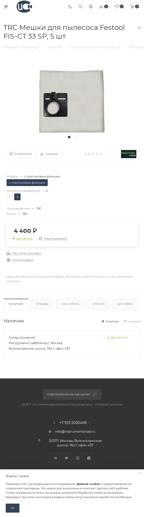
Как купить (71, 304)
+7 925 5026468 (73, 423)
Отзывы (42, 304)
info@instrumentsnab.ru (75, 431)
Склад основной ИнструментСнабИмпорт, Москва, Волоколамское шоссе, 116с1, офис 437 (39, 343)
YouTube (77, 458)
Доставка (125, 304)
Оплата (99, 304)
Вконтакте (55, 458)
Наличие (16, 304)
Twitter (66, 458)
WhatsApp (88, 458)
